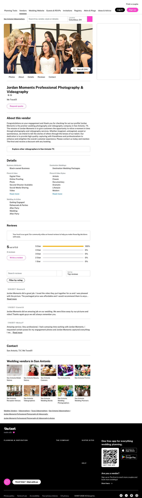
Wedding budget (10, 460)
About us (59, 445)
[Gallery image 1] (48, 49)
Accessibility (34, 492)
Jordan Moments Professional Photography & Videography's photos (29, 414)
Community (32, 468)
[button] (78, 273)
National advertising (63, 464)
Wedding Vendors (10, 410)
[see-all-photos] (80, 69)
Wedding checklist (11, 464)
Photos (12, 77)
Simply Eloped (87, 449)
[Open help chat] (7, 478)
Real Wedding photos (36, 464)
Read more (11, 141)
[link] (121, 491)
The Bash (85, 445)
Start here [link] (107, 480)
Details (31, 77)
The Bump (85, 441)
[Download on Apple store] (129, 446)
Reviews (41, 77)
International (61, 457)
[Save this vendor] (88, 87)
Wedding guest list (11, 468)
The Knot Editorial (63, 449)
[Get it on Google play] (129, 453)
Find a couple (132, 4)
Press (58, 460)
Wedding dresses (34, 453)
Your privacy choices (50, 492)
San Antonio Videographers (14, 19)
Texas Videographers (39, 410)
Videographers (24, 410)
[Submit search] (89, 19)
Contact (52, 77)
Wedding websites (11, 441)
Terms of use (22, 492)
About (21, 77)
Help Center (86, 464)
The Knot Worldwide (63, 441)
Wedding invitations (11, 453)
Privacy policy (9, 492)
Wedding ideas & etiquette (37, 441)
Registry (7, 445)
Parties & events (34, 449)
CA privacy (65, 492)
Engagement (33, 445)
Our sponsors (61, 468)
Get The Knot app (10, 457)
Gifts (29, 457)
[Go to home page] (10, 426)
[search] (59, 273)
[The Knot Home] (10, 5)
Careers (59, 453)
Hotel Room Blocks (35, 460)
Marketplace (9, 449)
